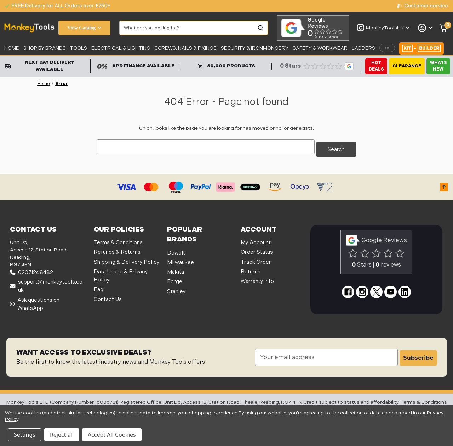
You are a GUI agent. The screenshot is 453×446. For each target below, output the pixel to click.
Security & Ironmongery (254, 48)
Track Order (256, 259)
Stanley (176, 289)
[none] (422, 6)
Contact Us (108, 297)
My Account (256, 240)
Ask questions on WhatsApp (34, 301)
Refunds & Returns (117, 250)
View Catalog (84, 27)
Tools (78, 48)
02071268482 (31, 270)
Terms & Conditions (118, 240)
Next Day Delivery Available (39, 66)
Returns (250, 269)
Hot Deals (376, 66)
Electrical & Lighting (120, 48)
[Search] (260, 28)
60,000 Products (226, 66)
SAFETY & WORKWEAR (320, 48)
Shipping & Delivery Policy (127, 259)
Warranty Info (257, 279)
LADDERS (363, 48)
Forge (174, 279)
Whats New (438, 66)
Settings (24, 435)
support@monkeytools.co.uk (47, 284)
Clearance (406, 66)
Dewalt (176, 250)
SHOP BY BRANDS (44, 48)
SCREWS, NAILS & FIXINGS (186, 48)
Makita (175, 270)
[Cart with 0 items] (443, 28)
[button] (444, 184)
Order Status (257, 250)
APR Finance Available (135, 66)
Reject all (62, 435)
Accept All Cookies (112, 435)
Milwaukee (180, 260)
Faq (98, 287)
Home (11, 48)
